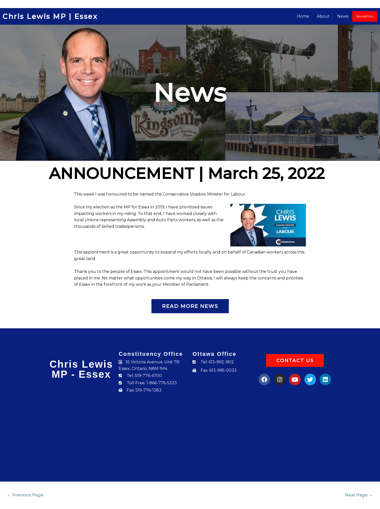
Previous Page (25, 494)
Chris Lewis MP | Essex (50, 16)
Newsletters (365, 16)
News (343, 16)
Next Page (359, 494)
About (323, 16)
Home (303, 16)
